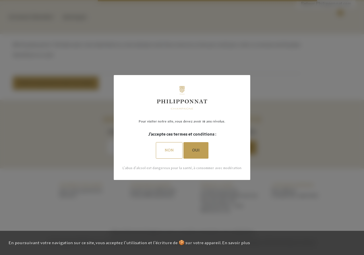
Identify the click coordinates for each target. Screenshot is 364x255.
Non (169, 150)
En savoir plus (236, 242)
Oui (196, 150)
